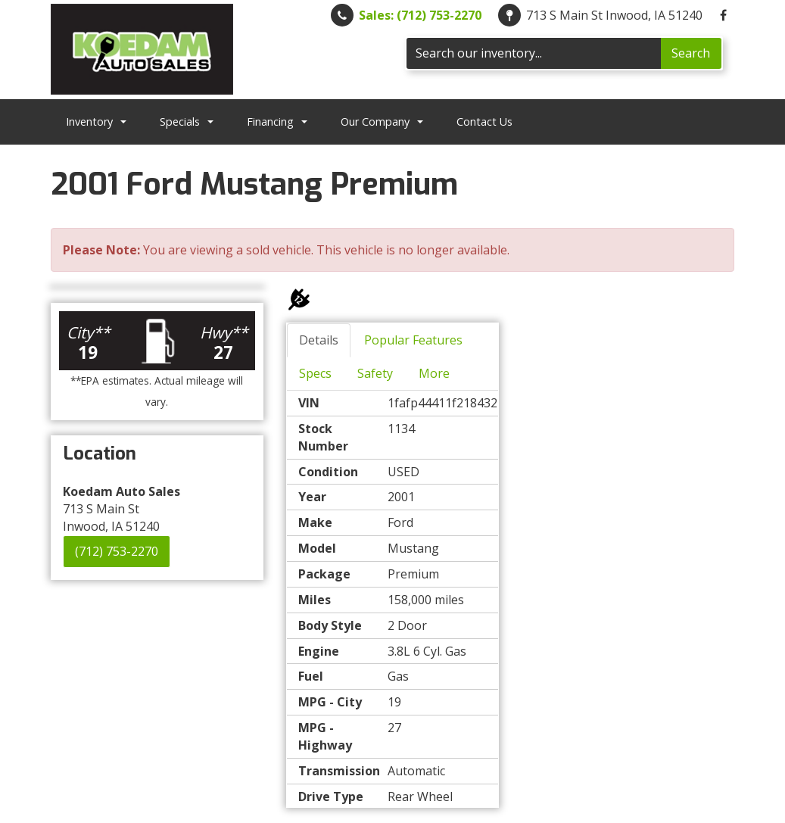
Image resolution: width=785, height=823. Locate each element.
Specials (186, 121)
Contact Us (484, 121)
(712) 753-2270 (116, 551)
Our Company (382, 121)
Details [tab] (318, 340)
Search (690, 53)
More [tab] (434, 373)
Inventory (96, 121)
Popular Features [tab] (413, 340)
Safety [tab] (375, 373)
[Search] (534, 53)
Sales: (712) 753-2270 (420, 15)
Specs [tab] (315, 373)
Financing (277, 121)
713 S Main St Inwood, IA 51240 (614, 15)
